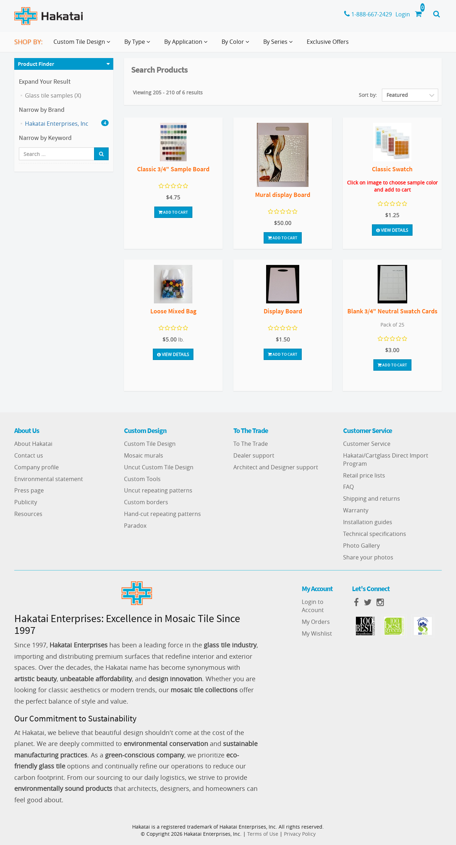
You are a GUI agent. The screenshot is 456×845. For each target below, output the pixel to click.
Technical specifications (374, 534)
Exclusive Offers (328, 42)
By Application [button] (187, 44)
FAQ (348, 487)
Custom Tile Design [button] (83, 44)
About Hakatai (33, 444)
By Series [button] (279, 44)
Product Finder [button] (36, 63)
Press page (29, 490)
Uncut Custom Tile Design (158, 467)
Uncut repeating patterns (158, 490)
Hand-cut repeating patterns (162, 514)
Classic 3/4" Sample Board (173, 169)
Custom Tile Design (150, 444)
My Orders (316, 622)
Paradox (135, 526)
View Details (392, 230)
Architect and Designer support (275, 467)
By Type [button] (138, 44)
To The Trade (250, 444)
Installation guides (367, 522)
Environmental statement (48, 479)
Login (402, 14)
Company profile (36, 467)
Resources (28, 514)
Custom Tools (142, 479)
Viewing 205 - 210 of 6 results (168, 92)
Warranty (355, 510)
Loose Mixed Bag (173, 311)
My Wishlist (317, 633)
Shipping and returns (371, 498)
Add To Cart (173, 212)
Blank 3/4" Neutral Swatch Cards (392, 311)
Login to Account (313, 606)
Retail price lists (364, 475)
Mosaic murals (143, 455)
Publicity (25, 502)
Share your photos (368, 557)
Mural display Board (282, 195)
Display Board (283, 311)
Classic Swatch (392, 169)
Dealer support (253, 455)
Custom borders (146, 502)
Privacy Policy (300, 833)
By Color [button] (237, 44)
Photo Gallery (361, 545)
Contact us (28, 455)
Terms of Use (262, 833)
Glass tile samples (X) (53, 95)
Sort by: (368, 95)
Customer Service (366, 444)
